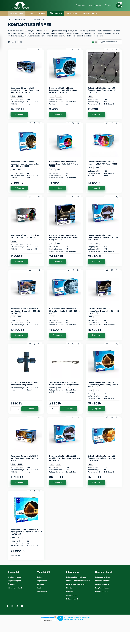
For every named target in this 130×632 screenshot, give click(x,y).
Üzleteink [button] (56, 13)
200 (90, 96)
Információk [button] (72, 13)
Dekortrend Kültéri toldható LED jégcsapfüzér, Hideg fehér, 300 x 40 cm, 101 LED (103, 311)
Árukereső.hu (48, 617)
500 (13, 96)
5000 (14, 241)
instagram (71, 604)
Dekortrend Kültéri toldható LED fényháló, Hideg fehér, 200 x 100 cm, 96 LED (65, 311)
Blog (32, 13)
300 (52, 170)
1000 (20, 96)
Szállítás (69, 592)
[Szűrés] (2, 42)
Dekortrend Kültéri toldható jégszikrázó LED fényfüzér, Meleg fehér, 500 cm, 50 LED (25, 164)
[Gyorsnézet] (39, 49)
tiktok (76, 604)
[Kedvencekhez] (34, 49)
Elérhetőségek (71, 595)
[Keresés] (80, 5)
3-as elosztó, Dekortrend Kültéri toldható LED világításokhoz (24, 383)
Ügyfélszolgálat (90, 13)
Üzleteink (12, 584)
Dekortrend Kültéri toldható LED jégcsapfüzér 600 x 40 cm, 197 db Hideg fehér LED (64, 237)
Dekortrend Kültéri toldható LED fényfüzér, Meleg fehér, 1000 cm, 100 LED (25, 458)
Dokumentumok (72, 599)
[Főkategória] (9, 20)
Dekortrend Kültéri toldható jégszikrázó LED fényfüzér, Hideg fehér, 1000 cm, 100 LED (25, 90)
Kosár (39, 588)
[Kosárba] (29, 408)
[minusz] (18, 410)
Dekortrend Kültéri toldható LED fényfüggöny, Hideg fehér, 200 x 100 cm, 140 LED (103, 237)
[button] (16, 13)
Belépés (40, 577)
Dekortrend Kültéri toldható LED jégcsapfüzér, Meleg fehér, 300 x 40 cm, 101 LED (103, 384)
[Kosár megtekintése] (119, 5)
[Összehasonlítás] (29, 49)
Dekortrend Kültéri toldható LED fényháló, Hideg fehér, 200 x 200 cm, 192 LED (102, 90)
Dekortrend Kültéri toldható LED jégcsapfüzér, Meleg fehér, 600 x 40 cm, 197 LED (26, 532)
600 (58, 170)
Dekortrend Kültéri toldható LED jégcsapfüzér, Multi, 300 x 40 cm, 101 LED (63, 164)
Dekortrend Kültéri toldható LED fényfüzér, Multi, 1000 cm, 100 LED (103, 163)
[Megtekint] (19, 114)
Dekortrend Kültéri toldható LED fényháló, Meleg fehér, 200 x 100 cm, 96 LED (102, 458)
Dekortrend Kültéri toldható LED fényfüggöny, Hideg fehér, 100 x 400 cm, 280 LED (64, 458)
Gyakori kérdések (15, 577)
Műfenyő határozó (102, 584)
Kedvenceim (42, 592)
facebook (67, 604)
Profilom (40, 584)
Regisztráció (42, 581)
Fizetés (69, 588)
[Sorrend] (110, 41)
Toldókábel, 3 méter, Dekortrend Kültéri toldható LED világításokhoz (64, 383)
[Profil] (109, 5)
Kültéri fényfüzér (21, 19)
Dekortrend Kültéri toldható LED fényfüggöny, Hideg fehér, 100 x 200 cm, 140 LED (26, 311)
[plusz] (18, 408)
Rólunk (42, 13)
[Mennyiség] (14, 409)
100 (90, 243)
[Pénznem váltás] (97, 5)
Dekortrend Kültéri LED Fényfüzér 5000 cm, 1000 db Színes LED (25, 236)
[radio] (96, 42)
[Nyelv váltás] (90, 5)
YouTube (81, 604)
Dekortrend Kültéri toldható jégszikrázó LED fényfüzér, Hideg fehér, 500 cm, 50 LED (63, 90)
